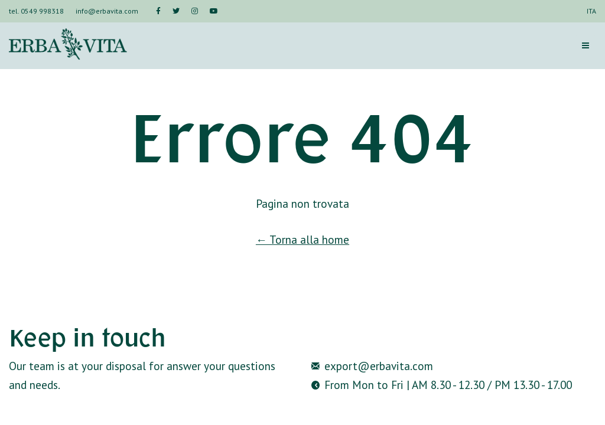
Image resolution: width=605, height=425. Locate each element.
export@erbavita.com (378, 365)
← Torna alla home (302, 239)
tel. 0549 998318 (36, 10)
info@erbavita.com (107, 10)
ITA (591, 10)
